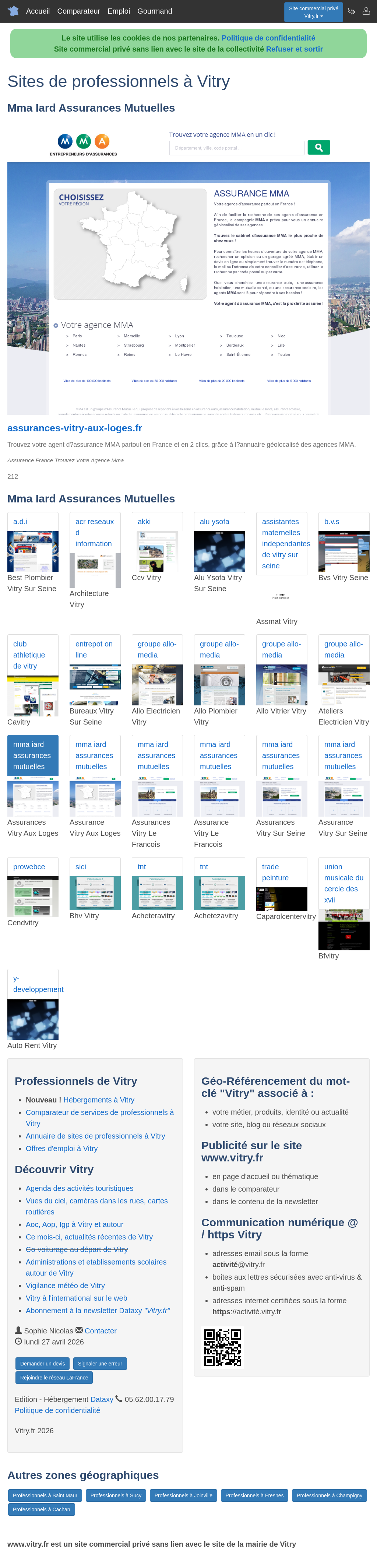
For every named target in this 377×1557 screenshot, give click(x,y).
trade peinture (275, 872)
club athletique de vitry (29, 655)
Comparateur (78, 11)
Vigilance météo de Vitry (65, 1285)
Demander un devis (42, 1364)
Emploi (119, 11)
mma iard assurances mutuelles (32, 755)
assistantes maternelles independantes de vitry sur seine (284, 544)
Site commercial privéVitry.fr (313, 12)
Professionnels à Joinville (183, 1495)
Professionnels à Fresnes (255, 1495)
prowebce (29, 867)
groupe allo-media (157, 649)
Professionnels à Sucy (116, 1495)
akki (144, 522)
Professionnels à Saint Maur (45, 1495)
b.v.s (331, 522)
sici (80, 867)
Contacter (101, 1331)
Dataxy (102, 1399)
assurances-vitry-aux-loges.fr (74, 428)
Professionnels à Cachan (41, 1509)
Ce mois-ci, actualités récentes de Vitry (89, 1237)
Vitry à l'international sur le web (76, 1298)
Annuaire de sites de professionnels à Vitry (95, 1136)
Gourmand (154, 11)
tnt (142, 867)
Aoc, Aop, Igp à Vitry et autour (74, 1224)
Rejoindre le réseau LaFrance (54, 1378)
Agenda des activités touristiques (79, 1188)
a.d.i (20, 522)
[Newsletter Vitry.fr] (351, 11)
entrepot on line (94, 649)
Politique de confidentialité (268, 38)
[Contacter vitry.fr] (366, 11)
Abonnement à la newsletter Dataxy (98, 1311)
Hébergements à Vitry (98, 1100)
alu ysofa (214, 522)
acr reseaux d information (94, 533)
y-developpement (36, 983)
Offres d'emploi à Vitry (62, 1148)
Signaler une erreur (100, 1364)
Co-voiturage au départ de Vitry (77, 1249)
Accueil (38, 11)
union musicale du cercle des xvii (344, 883)
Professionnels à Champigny (329, 1495)
